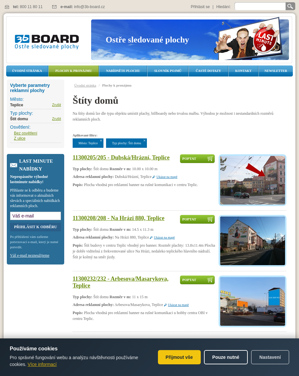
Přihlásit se (200, 7)
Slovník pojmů (167, 71)
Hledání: (223, 7)
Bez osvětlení (25, 133)
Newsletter (275, 71)
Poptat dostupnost (194, 160)
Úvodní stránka (27, 71)
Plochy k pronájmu (73, 71)
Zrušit (56, 105)
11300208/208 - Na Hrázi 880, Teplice (118, 218)
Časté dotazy (208, 71)
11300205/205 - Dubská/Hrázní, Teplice (121, 157)
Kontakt (243, 71)
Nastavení (270, 357)
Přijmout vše (179, 357)
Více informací (42, 364)
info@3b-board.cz (89, 7)
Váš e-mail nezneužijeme (29, 255)
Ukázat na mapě (166, 177)
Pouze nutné (225, 357)
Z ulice (19, 138)
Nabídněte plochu (123, 71)
